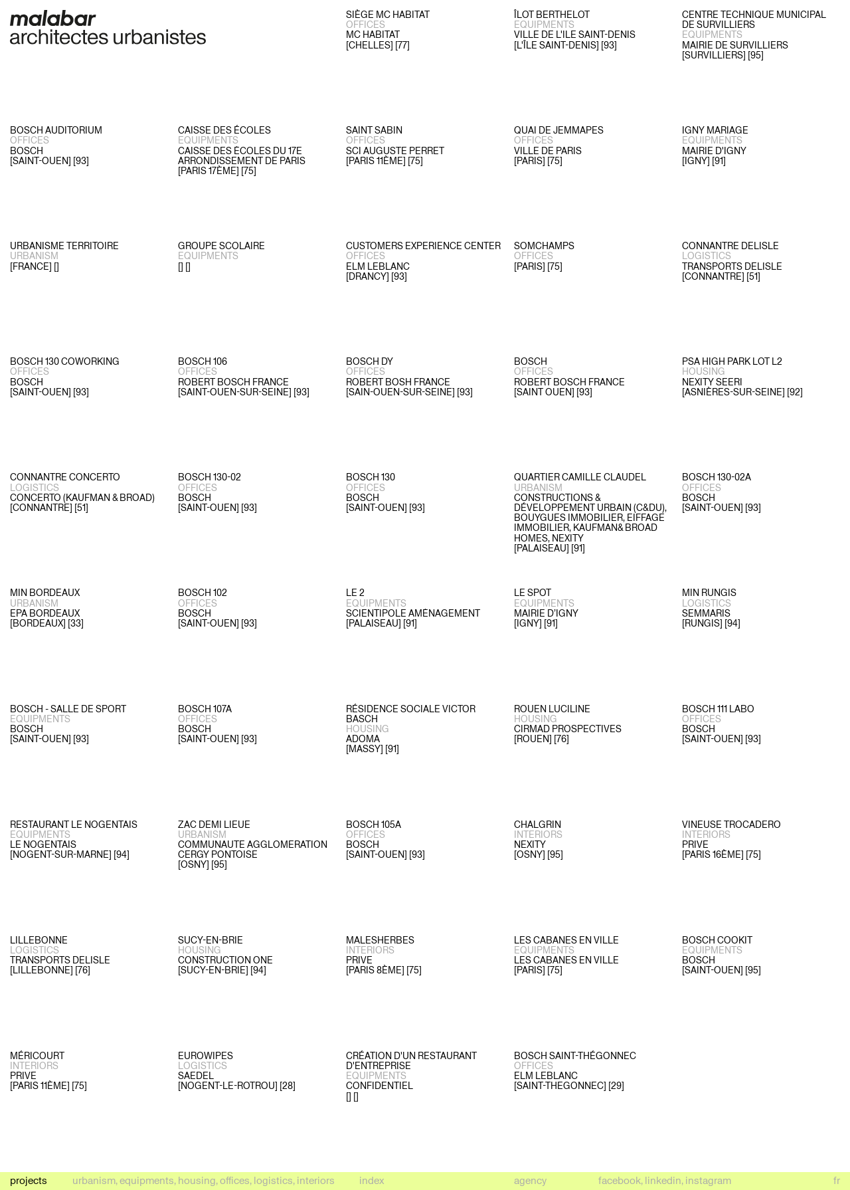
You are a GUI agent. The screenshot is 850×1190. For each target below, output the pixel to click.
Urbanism (94, 1180)
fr (836, 1180)
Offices (235, 1180)
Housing (197, 1180)
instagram (708, 1180)
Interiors (316, 1180)
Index (371, 1180)
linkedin (663, 1180)
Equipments (147, 1180)
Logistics (273, 1180)
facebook (619, 1180)
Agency (530, 1180)
